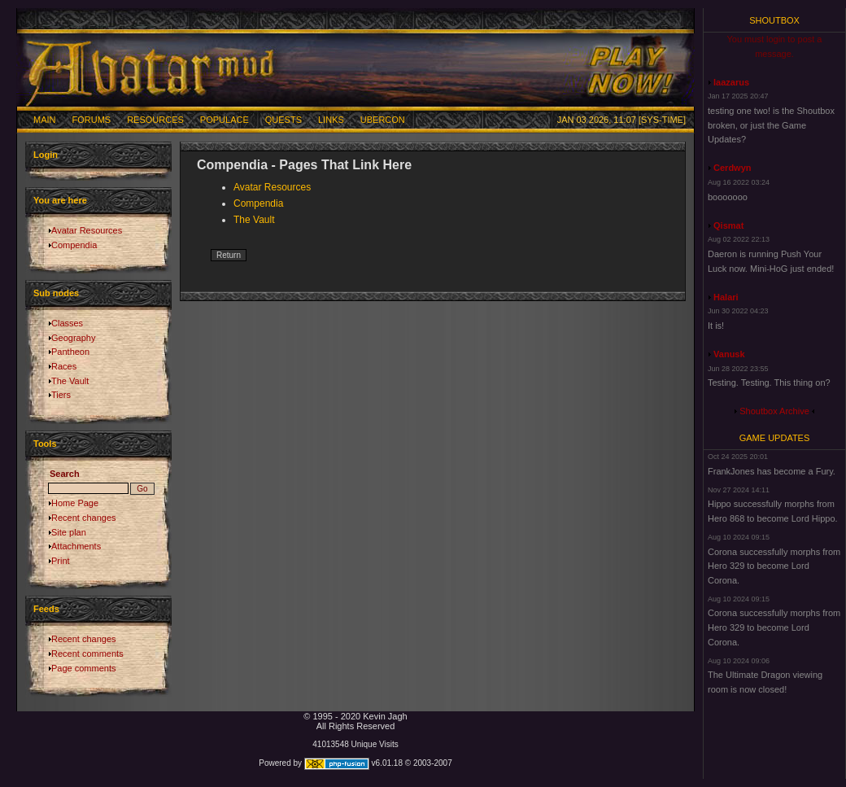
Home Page (74, 503)
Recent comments (87, 653)
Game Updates (774, 438)
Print (60, 561)
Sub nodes (56, 293)
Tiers (61, 395)
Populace (224, 120)
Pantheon (70, 351)
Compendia (74, 245)
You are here (60, 200)
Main (44, 120)
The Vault (70, 381)
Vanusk (729, 354)
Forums (91, 120)
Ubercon (382, 120)
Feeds (46, 609)
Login (45, 155)
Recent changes (83, 517)
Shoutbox (774, 20)
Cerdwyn (732, 168)
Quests (283, 120)
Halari (726, 297)
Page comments (83, 668)
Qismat (728, 225)
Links (331, 120)
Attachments (76, 546)
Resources (155, 120)
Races (63, 366)
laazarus (731, 82)
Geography (73, 338)
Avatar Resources (86, 230)
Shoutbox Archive (774, 411)
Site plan (68, 532)
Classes (67, 323)
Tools (45, 443)
